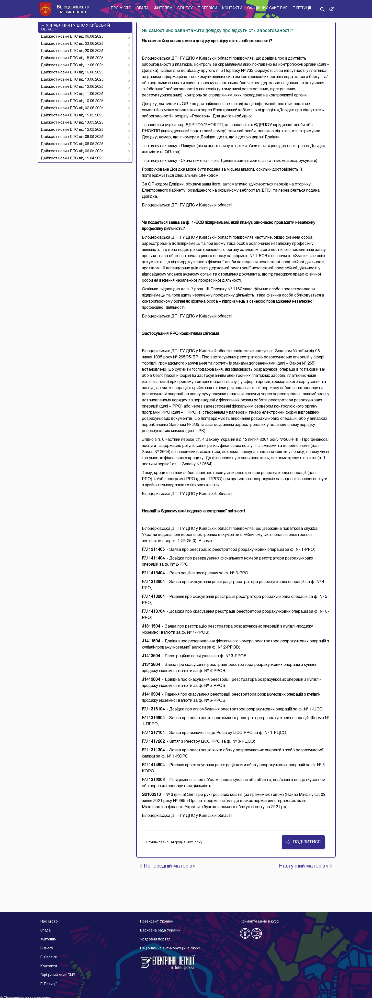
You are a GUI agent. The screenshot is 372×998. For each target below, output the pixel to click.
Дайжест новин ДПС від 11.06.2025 (72, 94)
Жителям (48, 939)
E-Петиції (48, 984)
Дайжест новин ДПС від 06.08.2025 (72, 36)
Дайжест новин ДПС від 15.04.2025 (72, 158)
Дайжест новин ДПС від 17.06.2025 (72, 65)
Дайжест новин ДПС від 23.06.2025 (72, 44)
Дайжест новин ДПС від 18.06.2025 (72, 58)
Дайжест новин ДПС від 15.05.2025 (72, 115)
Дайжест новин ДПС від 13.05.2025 (72, 122)
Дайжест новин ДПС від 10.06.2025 (72, 101)
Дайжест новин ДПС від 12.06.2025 (72, 87)
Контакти (48, 966)
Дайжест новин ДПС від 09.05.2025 (72, 137)
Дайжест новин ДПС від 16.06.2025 (72, 72)
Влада (45, 930)
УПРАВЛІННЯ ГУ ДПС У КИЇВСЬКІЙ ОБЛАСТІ (75, 27)
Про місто (49, 921)
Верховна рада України (160, 930)
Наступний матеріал (305, 866)
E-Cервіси (48, 957)
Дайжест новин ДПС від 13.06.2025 (72, 79)
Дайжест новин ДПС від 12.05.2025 (72, 129)
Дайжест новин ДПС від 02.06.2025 (72, 108)
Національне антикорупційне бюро (170, 948)
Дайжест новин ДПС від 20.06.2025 (72, 51)
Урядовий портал (155, 939)
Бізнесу (46, 948)
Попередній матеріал (167, 866)
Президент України (156, 921)
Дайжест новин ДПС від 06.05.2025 (72, 144)
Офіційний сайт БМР (57, 975)
